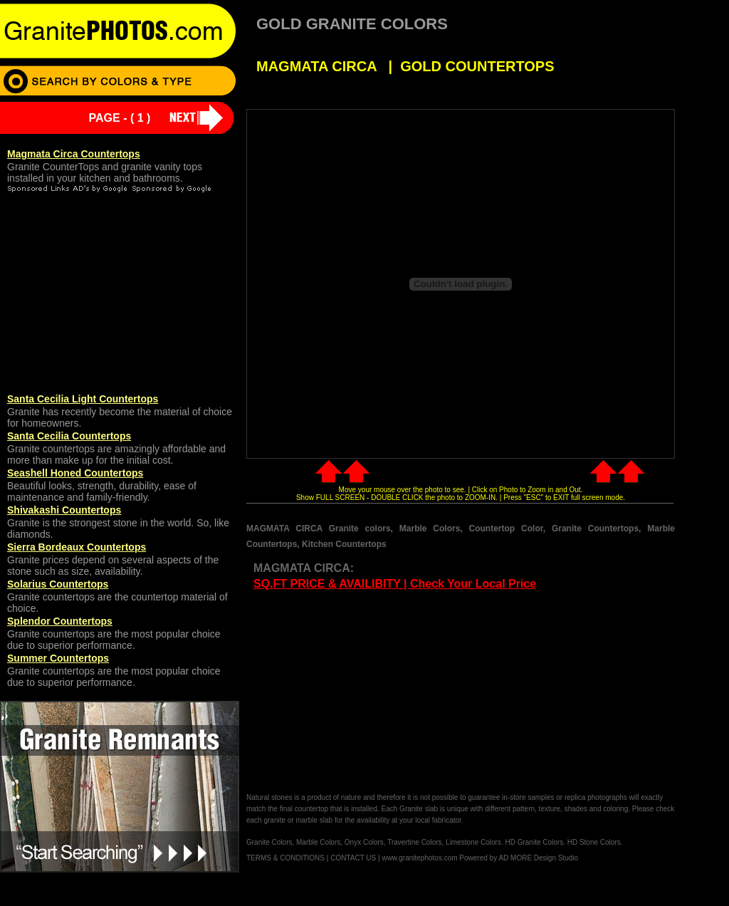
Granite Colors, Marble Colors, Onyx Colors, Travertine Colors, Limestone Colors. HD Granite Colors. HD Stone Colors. (434, 842)
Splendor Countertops (59, 621)
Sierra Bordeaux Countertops (76, 547)
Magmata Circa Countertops (73, 154)
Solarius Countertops (57, 584)
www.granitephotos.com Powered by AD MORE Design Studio (480, 858)
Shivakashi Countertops (64, 510)
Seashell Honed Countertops (75, 473)
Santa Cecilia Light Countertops (82, 399)
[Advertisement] (366, 692)
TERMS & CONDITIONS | (287, 858)
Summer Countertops (58, 658)
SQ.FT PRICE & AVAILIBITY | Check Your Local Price (394, 584)
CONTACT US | (354, 858)
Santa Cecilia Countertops (69, 436)
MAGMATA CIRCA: (303, 568)
